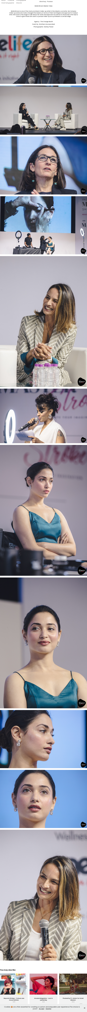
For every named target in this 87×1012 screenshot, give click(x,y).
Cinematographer (7, 3)
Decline (48, 1009)
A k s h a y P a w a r (46, 2)
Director (19, 3)
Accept (41, 1009)
